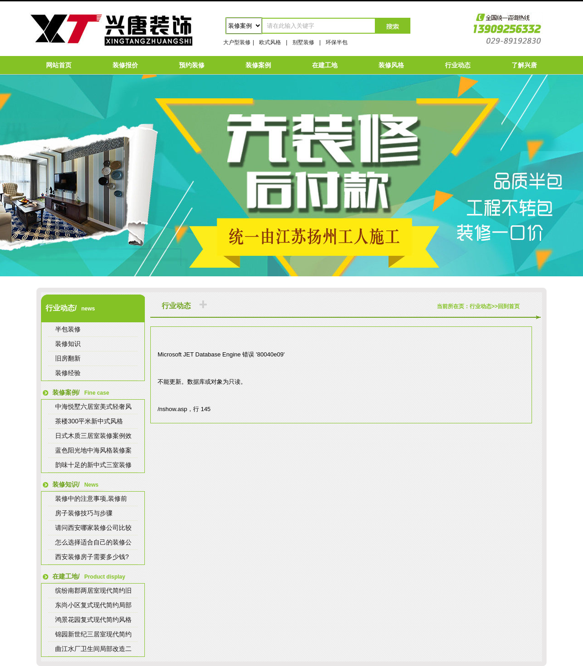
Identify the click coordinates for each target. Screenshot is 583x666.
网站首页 (59, 65)
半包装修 (68, 329)
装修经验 (68, 372)
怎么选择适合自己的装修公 (93, 542)
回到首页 (509, 306)
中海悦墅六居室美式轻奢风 (93, 406)
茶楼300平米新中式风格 (89, 421)
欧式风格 (270, 42)
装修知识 (68, 343)
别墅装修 (303, 42)
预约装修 (192, 65)
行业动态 (457, 65)
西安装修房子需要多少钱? (92, 556)
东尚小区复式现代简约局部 (93, 605)
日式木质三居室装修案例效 (93, 435)
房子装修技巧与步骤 (84, 513)
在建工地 (325, 65)
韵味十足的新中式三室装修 (93, 464)
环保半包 (337, 42)
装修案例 (258, 65)
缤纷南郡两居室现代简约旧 (93, 590)
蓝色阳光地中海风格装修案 (93, 450)
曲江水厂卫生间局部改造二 (93, 648)
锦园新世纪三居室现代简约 (93, 634)
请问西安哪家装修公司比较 (93, 527)
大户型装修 (237, 42)
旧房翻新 (68, 358)
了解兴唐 (524, 65)
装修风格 (391, 65)
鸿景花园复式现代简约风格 (93, 619)
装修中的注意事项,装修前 (91, 498)
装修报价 (125, 65)
